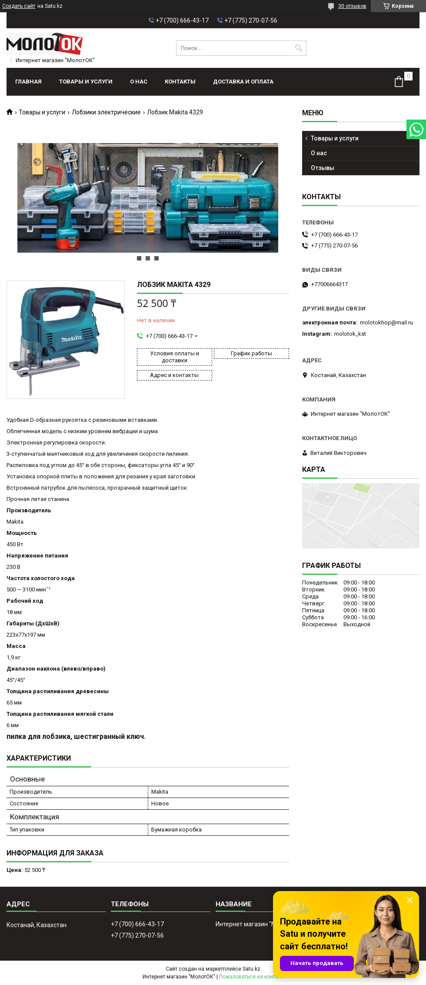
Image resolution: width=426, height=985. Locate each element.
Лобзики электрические (106, 112)
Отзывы (322, 167)
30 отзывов (352, 6)
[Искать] (298, 48)
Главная (28, 81)
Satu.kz (251, 969)
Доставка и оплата (243, 81)
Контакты (180, 81)
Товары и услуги (86, 81)
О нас (138, 81)
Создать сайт (18, 6)
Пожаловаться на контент (251, 977)
